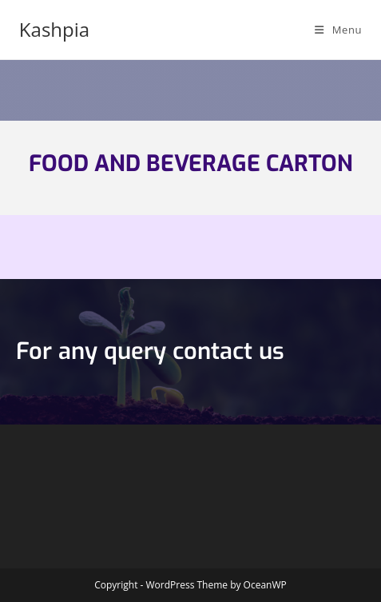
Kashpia (54, 29)
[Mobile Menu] (338, 29)
